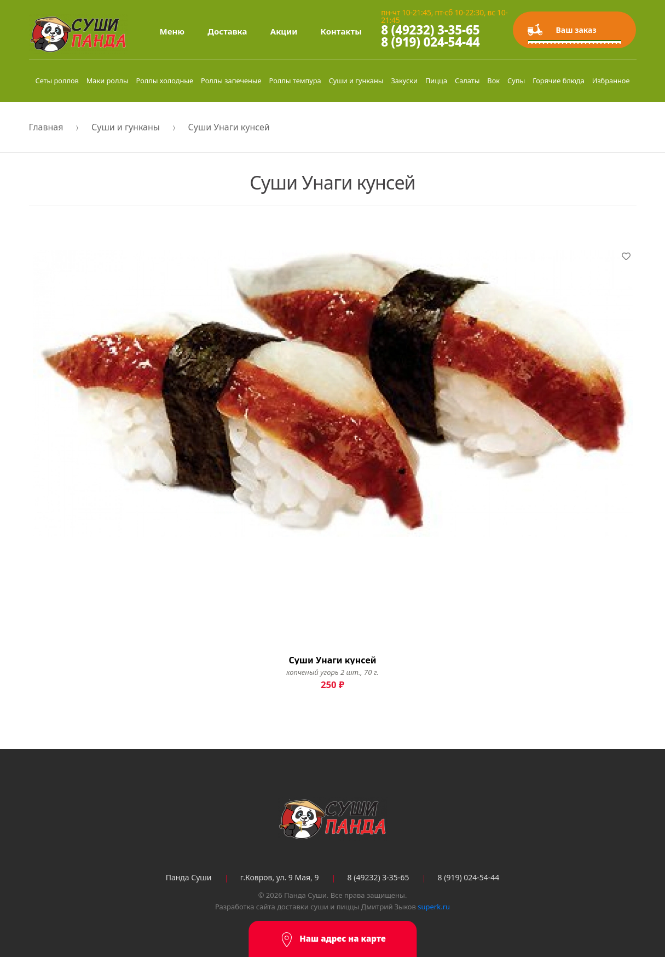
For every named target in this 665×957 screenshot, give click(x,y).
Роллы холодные (165, 80)
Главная (46, 127)
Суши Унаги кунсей (229, 127)
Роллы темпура (295, 80)
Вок (493, 80)
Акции (284, 31)
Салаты (467, 80)
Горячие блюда (559, 80)
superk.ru (434, 907)
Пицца (436, 80)
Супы (516, 80)
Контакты (341, 31)
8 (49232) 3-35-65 (430, 29)
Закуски (404, 80)
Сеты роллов (56, 80)
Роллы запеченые (231, 80)
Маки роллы (107, 80)
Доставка (227, 31)
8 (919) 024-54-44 (430, 41)
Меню (172, 31)
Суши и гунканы (356, 80)
